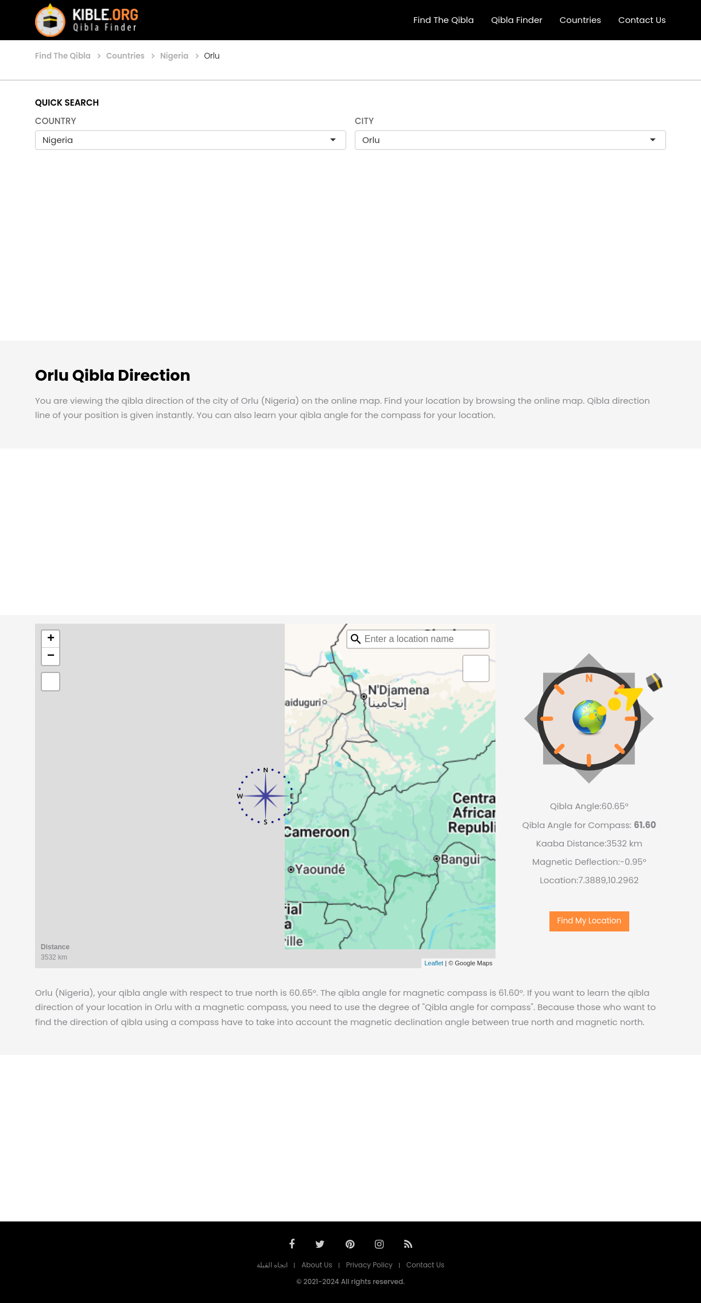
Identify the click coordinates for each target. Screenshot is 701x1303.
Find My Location (589, 920)
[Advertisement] (350, 257)
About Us (316, 1265)
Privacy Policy (369, 1265)
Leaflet (433, 963)
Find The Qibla (443, 20)
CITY (364, 121)
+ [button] (51, 639)
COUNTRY (55, 121)
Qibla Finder (516, 20)
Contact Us (642, 20)
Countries (580, 20)
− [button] (51, 656)
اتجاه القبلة (272, 1265)
